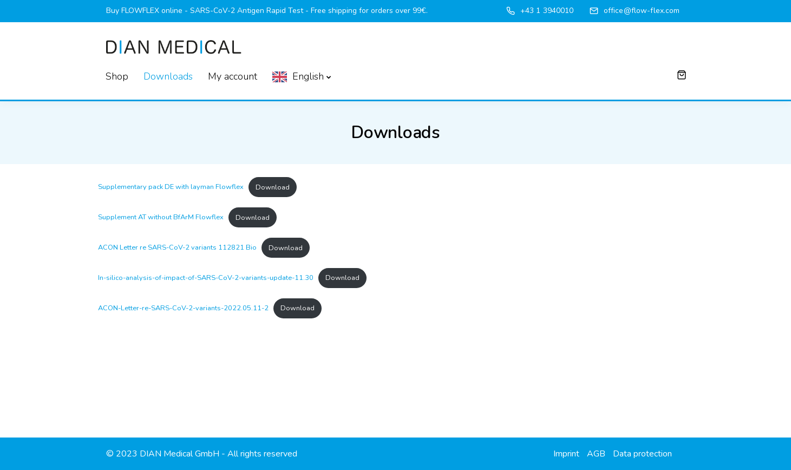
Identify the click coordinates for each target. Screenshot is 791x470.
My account (232, 76)
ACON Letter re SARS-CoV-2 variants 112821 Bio (177, 248)
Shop (117, 76)
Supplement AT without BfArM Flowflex (161, 218)
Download (273, 187)
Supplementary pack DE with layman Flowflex (171, 187)
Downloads (168, 76)
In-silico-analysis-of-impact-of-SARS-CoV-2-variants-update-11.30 (205, 278)
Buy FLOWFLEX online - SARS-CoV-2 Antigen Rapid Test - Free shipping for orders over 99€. (267, 10)
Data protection (642, 454)
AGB (596, 454)
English (308, 76)
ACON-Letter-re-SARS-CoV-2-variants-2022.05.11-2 (183, 308)
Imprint (566, 454)
